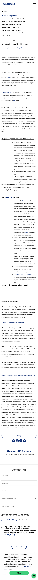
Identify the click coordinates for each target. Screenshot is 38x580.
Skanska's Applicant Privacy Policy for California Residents (18, 375)
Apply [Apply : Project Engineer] (19, 436)
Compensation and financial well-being (24, 274)
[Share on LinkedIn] (21, 441)
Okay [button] (19, 573)
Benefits (24, 201)
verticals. (8, 77)
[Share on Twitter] (17, 441)
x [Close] (34, 552)
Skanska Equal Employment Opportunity (13, 322)
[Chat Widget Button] (34, 576)
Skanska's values (6, 92)
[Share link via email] (24, 441)
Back (4, 11)
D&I (14, 100)
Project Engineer (9, 15)
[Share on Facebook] (13, 441)
